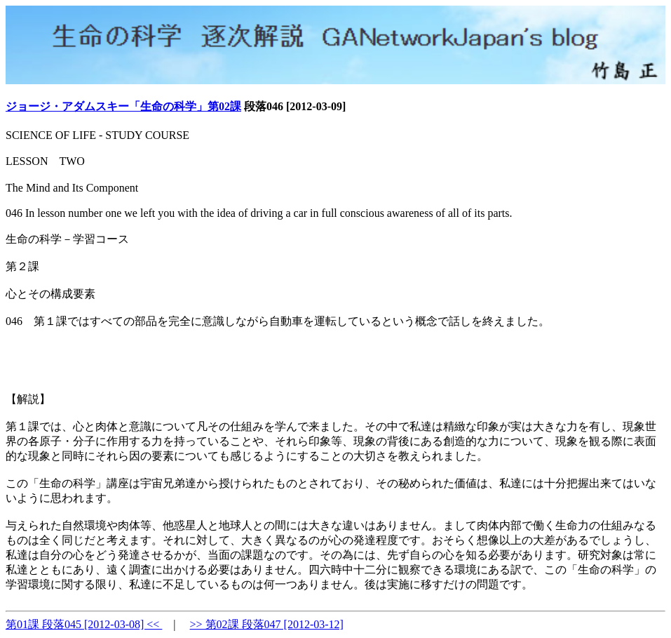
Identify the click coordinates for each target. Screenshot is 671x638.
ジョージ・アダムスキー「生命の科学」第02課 (123, 106)
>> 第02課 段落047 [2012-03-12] (267, 624)
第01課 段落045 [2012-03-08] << (84, 624)
